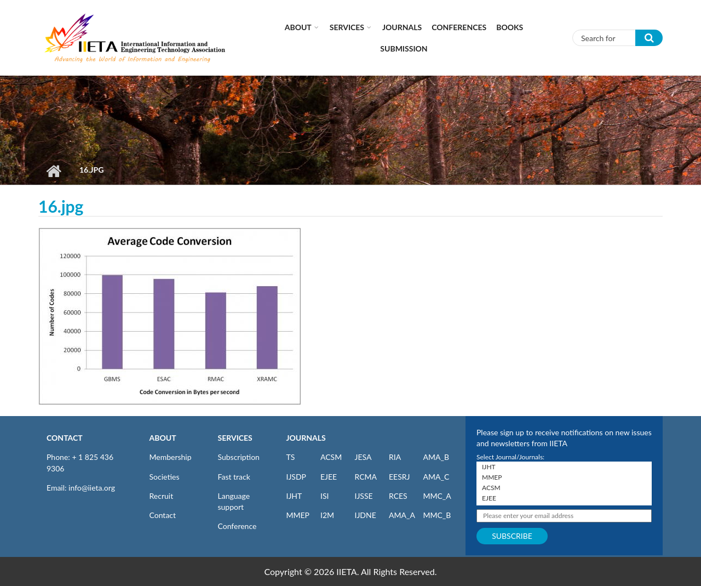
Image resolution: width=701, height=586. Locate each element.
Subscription (239, 457)
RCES (398, 495)
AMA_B (436, 457)
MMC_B (437, 515)
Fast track (234, 476)
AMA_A (402, 515)
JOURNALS (306, 437)
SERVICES (235, 437)
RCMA (366, 476)
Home (53, 171)
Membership (171, 457)
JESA (363, 457)
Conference (237, 526)
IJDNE (365, 515)
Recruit (162, 495)
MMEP (298, 515)
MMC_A (437, 495)
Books (509, 27)
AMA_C (436, 476)
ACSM (331, 457)
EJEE (328, 476)
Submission (403, 48)
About (298, 27)
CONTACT (65, 437)
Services (347, 27)
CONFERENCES (459, 27)
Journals (402, 27)
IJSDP (296, 476)
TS (290, 457)
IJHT (294, 495)
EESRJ (399, 476)
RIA (395, 457)
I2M (327, 515)
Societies (165, 476)
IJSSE (364, 495)
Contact (163, 515)
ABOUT (163, 437)
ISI (324, 495)
